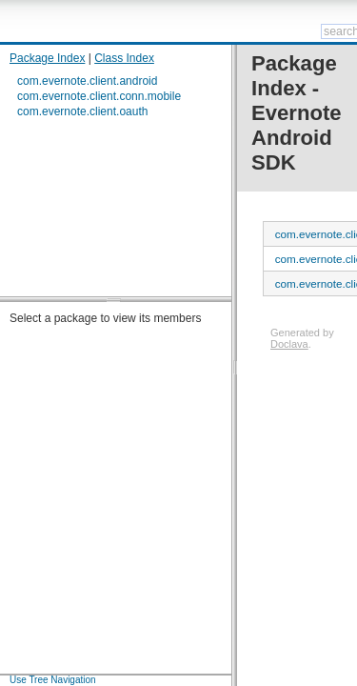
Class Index (124, 58)
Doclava (289, 344)
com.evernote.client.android (87, 81)
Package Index (47, 58)
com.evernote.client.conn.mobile (99, 96)
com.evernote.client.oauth (82, 111)
